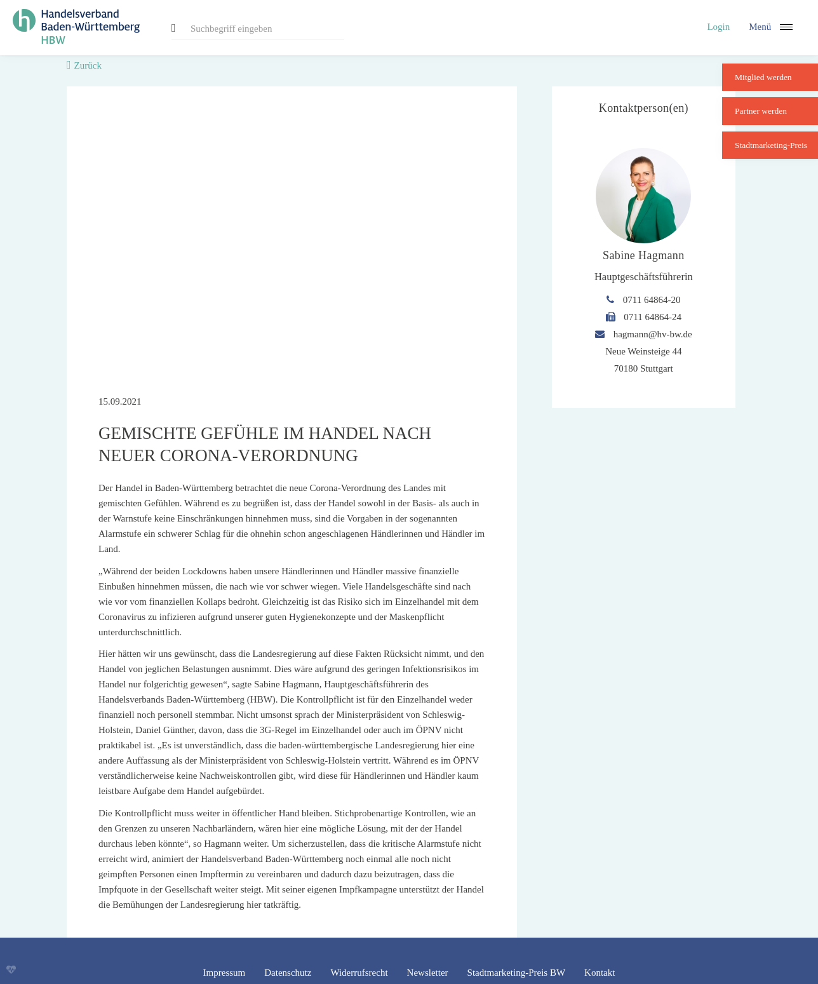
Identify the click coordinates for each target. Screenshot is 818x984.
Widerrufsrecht (358, 972)
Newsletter (427, 972)
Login (718, 27)
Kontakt (599, 972)
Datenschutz (287, 972)
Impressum (224, 972)
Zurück (88, 65)
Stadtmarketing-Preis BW (516, 972)
